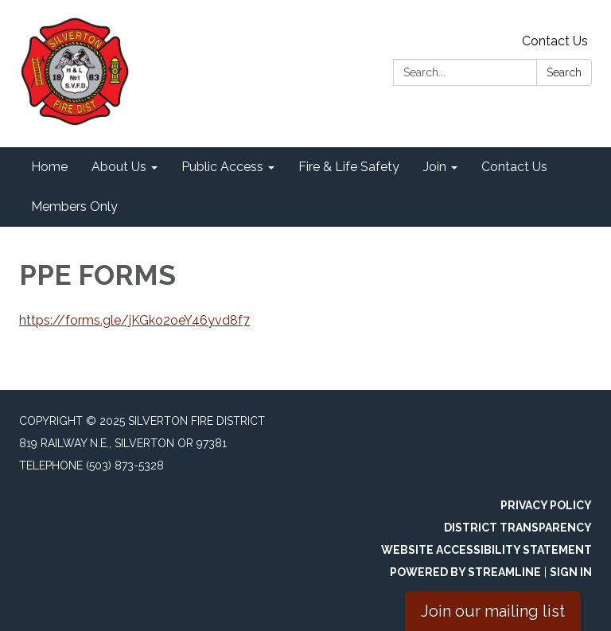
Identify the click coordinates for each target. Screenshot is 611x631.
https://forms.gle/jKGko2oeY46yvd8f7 (134, 320)
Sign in (571, 572)
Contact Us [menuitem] (514, 166)
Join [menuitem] (434, 166)
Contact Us (555, 41)
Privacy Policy (546, 505)
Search (564, 72)
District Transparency (518, 527)
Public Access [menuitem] (222, 166)
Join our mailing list (493, 611)
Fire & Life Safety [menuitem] (348, 166)
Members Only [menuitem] (74, 206)
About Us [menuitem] (118, 166)
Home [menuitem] (49, 166)
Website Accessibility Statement (486, 549)
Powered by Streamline (465, 572)
